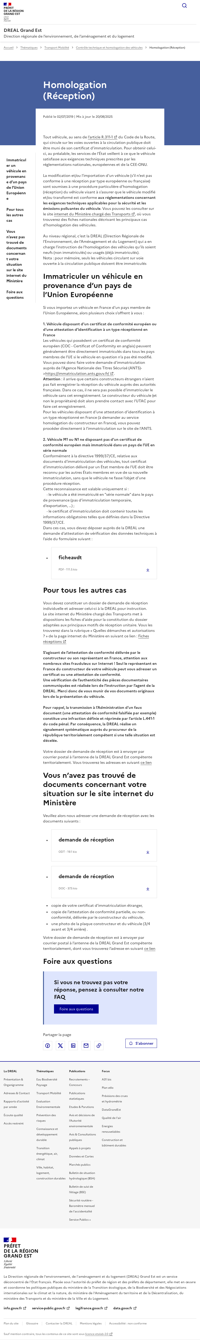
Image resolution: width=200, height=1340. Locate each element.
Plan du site (11, 1323)
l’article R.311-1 (100, 137)
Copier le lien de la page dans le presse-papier (98, 1045)
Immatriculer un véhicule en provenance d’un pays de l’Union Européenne (16, 179)
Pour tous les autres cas (15, 215)
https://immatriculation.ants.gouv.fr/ (77, 373)
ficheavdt (70, 557)
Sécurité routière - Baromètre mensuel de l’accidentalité (82, 1206)
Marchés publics (79, 1165)
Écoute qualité (13, 1115)
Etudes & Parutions (81, 1107)
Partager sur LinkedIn (73, 1045)
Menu (193, 5)
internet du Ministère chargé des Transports (92, 214)
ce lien (146, 762)
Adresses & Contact (17, 1093)
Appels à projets (80, 1148)
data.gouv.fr (122, 1308)
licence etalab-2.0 (96, 1334)
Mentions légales (91, 1323)
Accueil (9, 48)
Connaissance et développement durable (47, 1134)
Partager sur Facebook (47, 1045)
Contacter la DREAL (59, 1323)
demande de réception (86, 840)
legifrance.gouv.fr (89, 1308)
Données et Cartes (81, 1156)
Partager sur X (60, 1045)
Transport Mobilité (56, 48)
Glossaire (32, 1323)
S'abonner (141, 1043)
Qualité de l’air (111, 1118)
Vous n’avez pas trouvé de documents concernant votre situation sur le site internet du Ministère (16, 256)
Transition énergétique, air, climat (47, 1153)
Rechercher (184, 5)
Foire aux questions (15, 294)
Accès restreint (14, 1123)
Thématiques (29, 48)
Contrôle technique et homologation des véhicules (109, 48)
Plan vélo (108, 1088)
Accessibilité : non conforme (128, 1323)
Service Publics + (80, 1220)
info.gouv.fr (13, 1308)
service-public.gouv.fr (48, 1308)
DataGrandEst (111, 1110)
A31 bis (106, 1079)
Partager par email (86, 1045)
